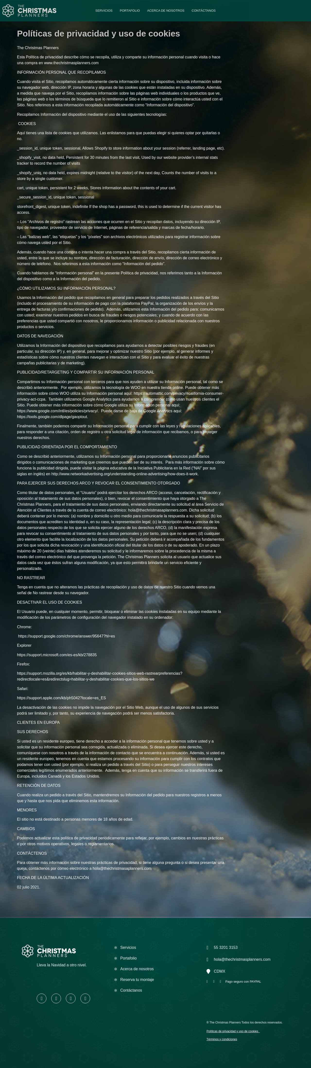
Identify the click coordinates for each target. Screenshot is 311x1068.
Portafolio (130, 10)
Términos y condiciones (222, 1039)
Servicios (103, 10)
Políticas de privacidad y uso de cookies (232, 1031)
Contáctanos (204, 10)
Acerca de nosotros (165, 10)
